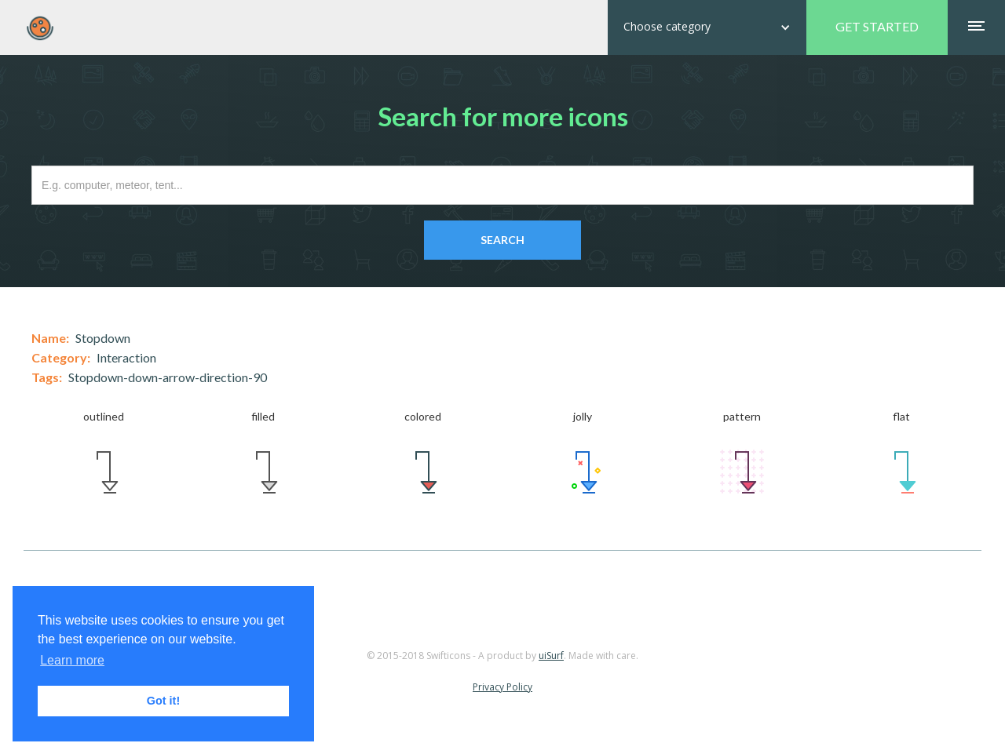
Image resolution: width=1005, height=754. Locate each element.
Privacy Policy (502, 687)
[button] (707, 27)
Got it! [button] (163, 700)
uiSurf (551, 655)
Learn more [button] (72, 660)
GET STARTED (877, 26)
